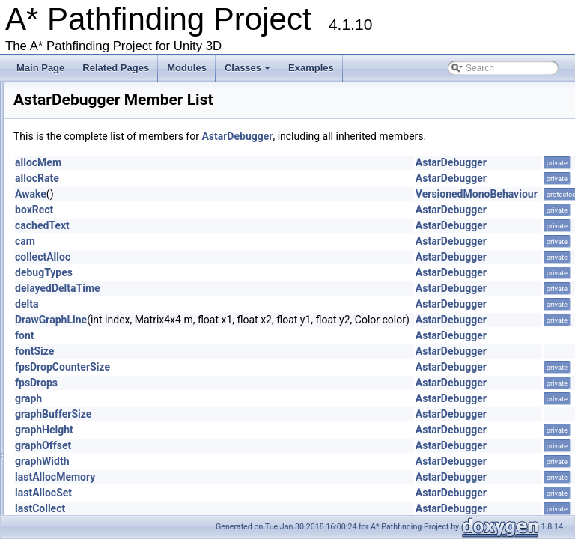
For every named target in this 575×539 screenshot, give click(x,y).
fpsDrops (223, 397)
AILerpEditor (85, 206)
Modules (187, 67)
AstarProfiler (84, 349)
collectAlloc (230, 271)
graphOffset (230, 460)
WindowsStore (89, 107)
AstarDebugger (90, 306)
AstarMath (80, 320)
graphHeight (231, 444)
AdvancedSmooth (95, 149)
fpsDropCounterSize (249, 381)
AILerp (73, 192)
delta (213, 318)
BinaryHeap (83, 448)
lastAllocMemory (242, 491)
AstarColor (81, 277)
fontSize (221, 365)
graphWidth (229, 475)
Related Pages (115, 67)
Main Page (40, 67)
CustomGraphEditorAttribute (116, 505)
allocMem (225, 177)
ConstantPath (87, 491)
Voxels (73, 93)
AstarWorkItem (89, 406)
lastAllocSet (230, 507)
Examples (311, 67)
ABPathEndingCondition (108, 135)
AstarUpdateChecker (101, 377)
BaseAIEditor (86, 420)
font (212, 350)
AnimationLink (88, 249)
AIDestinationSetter (98, 178)
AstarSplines (85, 363)
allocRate (224, 192)
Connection (83, 477)
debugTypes (231, 287)
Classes (249, 72)
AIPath (73, 221)
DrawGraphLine (238, 334)
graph (215, 412)
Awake (218, 208)
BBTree (75, 434)
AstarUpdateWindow (101, 391)
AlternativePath (90, 235)
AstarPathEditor (91, 334)
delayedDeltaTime (245, 302)
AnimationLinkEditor (100, 263)
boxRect (221, 224)
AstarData (80, 292)
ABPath (75, 121)
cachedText (229, 240)
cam (212, 255)
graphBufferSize (240, 428)
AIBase (74, 164)
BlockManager (89, 462)
